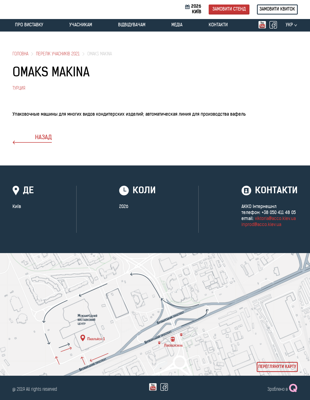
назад (32, 139)
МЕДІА (176, 25)
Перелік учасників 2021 (58, 54)
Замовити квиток (277, 9)
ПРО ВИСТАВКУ (29, 25)
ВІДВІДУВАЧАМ (131, 25)
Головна (20, 54)
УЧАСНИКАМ (80, 25)
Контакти (218, 25)
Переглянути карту (277, 367)
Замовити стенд (229, 9)
